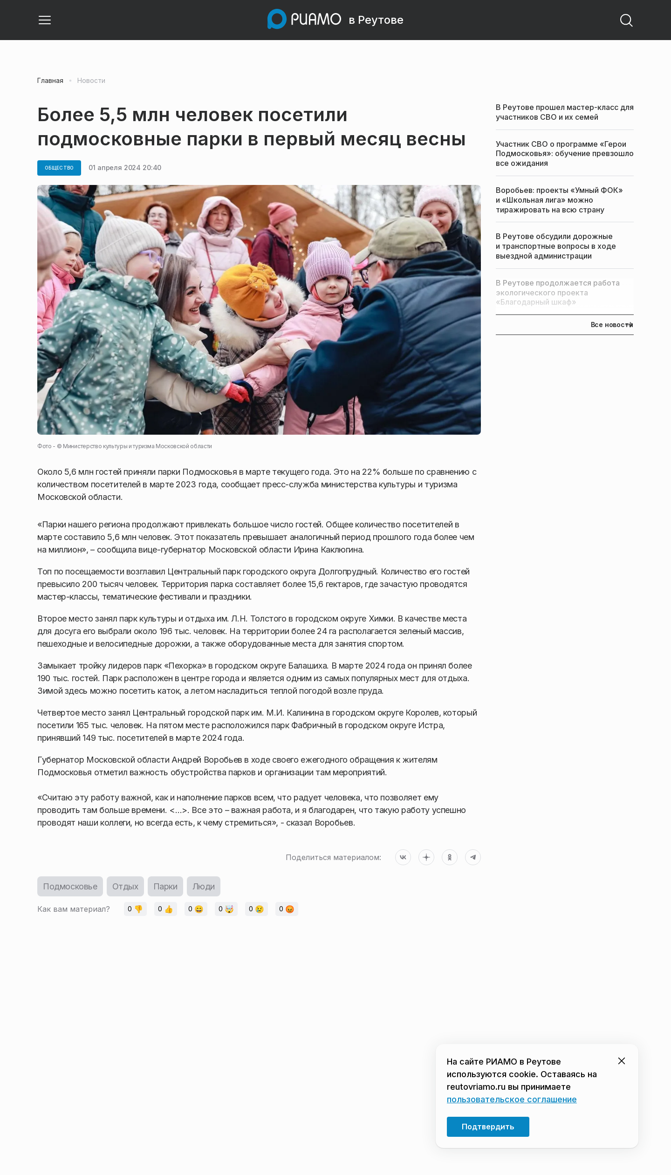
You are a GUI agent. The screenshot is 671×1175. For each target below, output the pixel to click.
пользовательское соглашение (512, 1099)
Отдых (125, 886)
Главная (50, 80)
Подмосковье (70, 886)
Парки (165, 886)
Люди (203, 886)
